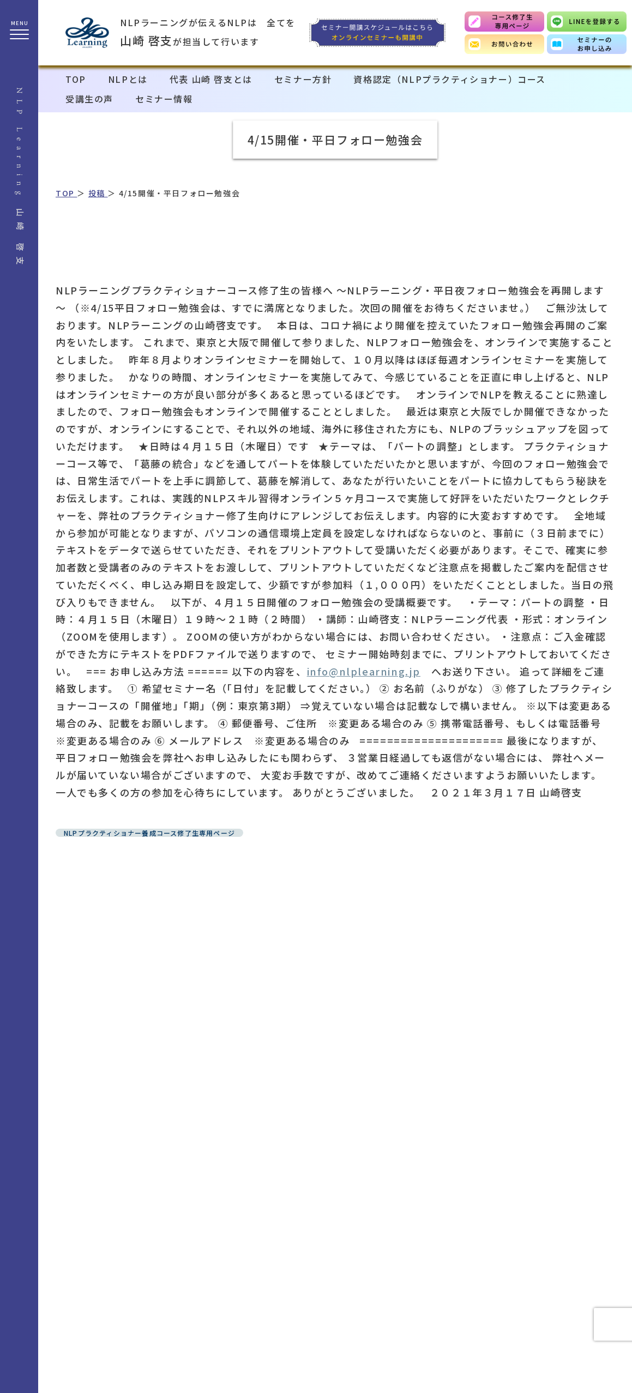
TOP (75, 79)
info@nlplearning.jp (363, 671)
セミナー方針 (303, 79)
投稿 (98, 193)
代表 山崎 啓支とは (211, 79)
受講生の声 (89, 98)
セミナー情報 (164, 98)
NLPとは (128, 79)
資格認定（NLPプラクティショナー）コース (449, 79)
